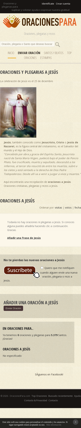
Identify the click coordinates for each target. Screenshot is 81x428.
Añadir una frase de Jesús (24, 238)
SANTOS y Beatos (54, 53)
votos (68, 207)
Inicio (11, 53)
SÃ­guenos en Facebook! (49, 374)
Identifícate (48, 3)
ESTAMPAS (46, 57)
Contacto (53, 400)
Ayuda (77, 395)
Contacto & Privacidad (35, 400)
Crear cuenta (63, 3)
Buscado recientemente (60, 395)
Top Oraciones (39, 395)
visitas (58, 207)
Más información (53, 425)
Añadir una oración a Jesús (31, 302)
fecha (78, 207)
